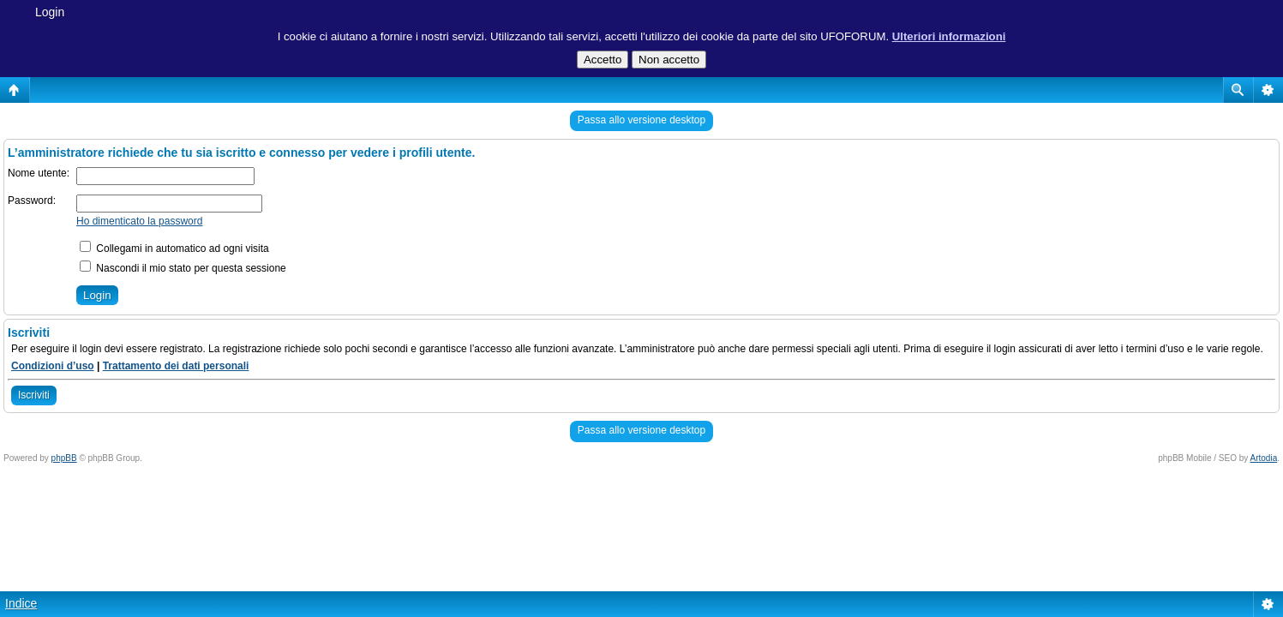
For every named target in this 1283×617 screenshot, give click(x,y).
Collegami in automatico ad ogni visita (174, 249)
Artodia (1264, 458)
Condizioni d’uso (52, 366)
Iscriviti (34, 395)
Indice (21, 603)
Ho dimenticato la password (139, 221)
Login (49, 12)
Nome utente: (38, 173)
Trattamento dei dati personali (176, 366)
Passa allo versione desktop (641, 120)
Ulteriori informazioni (949, 36)
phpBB (64, 458)
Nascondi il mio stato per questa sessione (183, 268)
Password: (32, 201)
